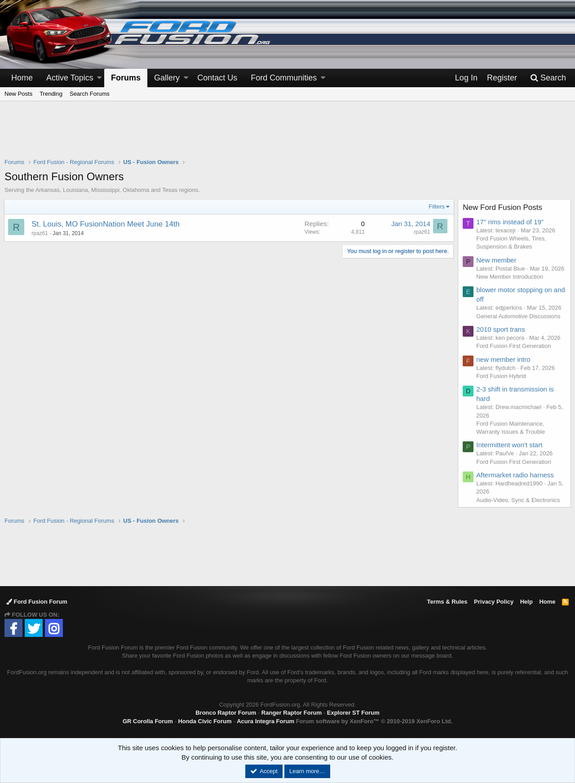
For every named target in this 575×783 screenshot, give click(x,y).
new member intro (504, 359)
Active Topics (69, 77)
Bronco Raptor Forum (225, 712)
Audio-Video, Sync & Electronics (518, 500)
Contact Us (217, 77)
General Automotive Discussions (519, 316)
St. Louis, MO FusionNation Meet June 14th (106, 224)
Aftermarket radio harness (515, 475)
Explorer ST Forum (353, 712)
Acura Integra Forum (265, 721)
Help (526, 601)
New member (497, 260)
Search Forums (90, 93)
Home (22, 77)
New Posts (18, 93)
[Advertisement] (287, 135)
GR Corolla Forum (148, 721)
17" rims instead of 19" (510, 222)
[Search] (548, 78)
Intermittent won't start (510, 445)
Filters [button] (436, 206)
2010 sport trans (501, 329)
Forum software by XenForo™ (374, 721)
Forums (126, 77)
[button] (99, 78)
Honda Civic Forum (204, 721)
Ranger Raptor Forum (291, 712)
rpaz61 (40, 233)
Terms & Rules (447, 601)
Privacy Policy (493, 601)
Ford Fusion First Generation (514, 346)
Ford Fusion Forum (36, 601)
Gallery (167, 77)
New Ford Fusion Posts (503, 207)
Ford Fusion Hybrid (501, 376)
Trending (51, 93)
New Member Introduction (510, 276)
